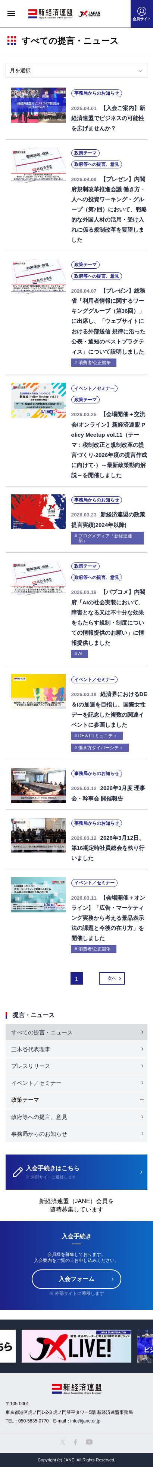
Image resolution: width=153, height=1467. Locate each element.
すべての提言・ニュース (42, 1032)
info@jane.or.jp (85, 1421)
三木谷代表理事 (30, 1049)
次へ (111, 978)
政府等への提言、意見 (39, 1117)
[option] (76, 1346)
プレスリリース (30, 1066)
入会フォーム (76, 1279)
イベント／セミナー (36, 1083)
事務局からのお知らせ (39, 1134)
